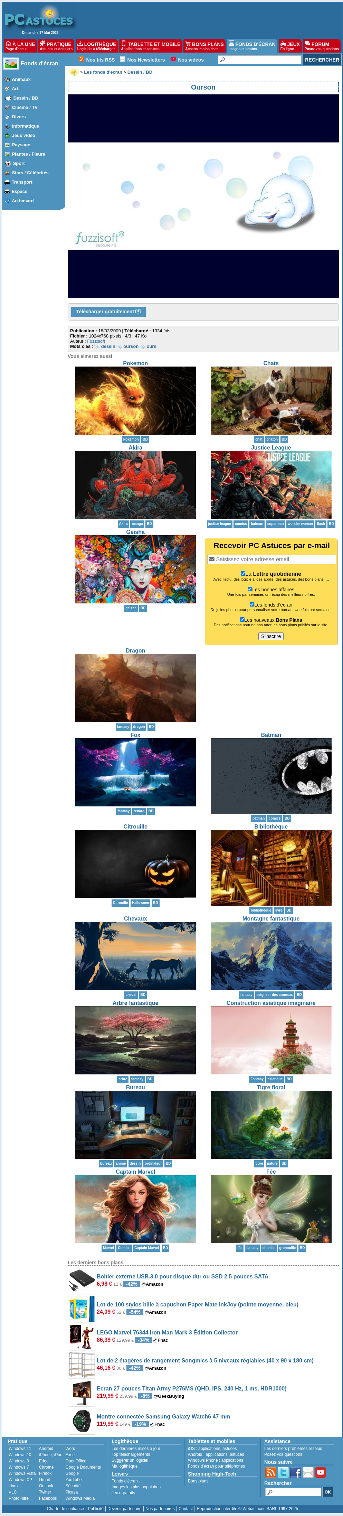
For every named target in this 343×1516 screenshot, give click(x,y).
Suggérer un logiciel (130, 1460)
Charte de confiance (65, 1508)
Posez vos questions (283, 1454)
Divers (19, 116)
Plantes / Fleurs (28, 154)
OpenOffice (75, 1461)
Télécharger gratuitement (108, 312)
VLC (13, 1492)
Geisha (135, 532)
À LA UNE (20, 45)
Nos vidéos (191, 60)
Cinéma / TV (25, 107)
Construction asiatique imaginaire (271, 1003)
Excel (70, 1454)
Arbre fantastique (135, 1003)
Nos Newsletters (146, 60)
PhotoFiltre (19, 1498)
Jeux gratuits (123, 1492)
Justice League (271, 448)
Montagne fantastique (270, 919)
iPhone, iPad (51, 1454)
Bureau (135, 1087)
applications (209, 1448)
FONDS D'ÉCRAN (252, 45)
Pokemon (135, 363)
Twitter (45, 1492)
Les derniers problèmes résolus (293, 1448)
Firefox (45, 1473)
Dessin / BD (25, 98)
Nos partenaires (160, 1508)
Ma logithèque (124, 1466)
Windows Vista (22, 1473)
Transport (22, 182)
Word (70, 1448)
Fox (135, 735)
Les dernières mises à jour (136, 1448)
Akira (135, 448)
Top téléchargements (131, 1454)
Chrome (46, 1467)
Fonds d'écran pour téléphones (216, 1466)
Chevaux (135, 919)
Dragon (135, 651)
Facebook (48, 1498)
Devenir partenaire (124, 1508)
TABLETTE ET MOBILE (150, 45)
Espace (20, 191)
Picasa (71, 1492)
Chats (271, 363)
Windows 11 (20, 1448)
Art (15, 88)
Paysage (21, 144)
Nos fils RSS (100, 60)
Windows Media (80, 1498)
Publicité (95, 1508)
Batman (271, 735)
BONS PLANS (204, 45)
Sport (19, 163)
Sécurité (72, 1485)
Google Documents (83, 1467)
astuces (229, 1448)
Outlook (46, 1485)
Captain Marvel (135, 1172)
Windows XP (20, 1479)
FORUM (322, 45)
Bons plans (198, 1481)
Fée (271, 1172)
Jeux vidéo (23, 135)
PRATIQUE (56, 45)
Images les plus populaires (136, 1487)
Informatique (25, 126)
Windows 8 (19, 1461)
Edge (44, 1461)
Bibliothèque (271, 827)
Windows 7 (19, 1467)
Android (46, 1448)
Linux (14, 1485)
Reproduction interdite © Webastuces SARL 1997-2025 (247, 1508)
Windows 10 (20, 1454)
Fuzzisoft (96, 341)
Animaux (21, 79)
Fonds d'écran (39, 63)
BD (145, 439)
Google (72, 1473)
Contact (186, 1508)
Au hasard (23, 200)
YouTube (73, 1479)
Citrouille (135, 827)
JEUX (290, 45)
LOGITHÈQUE (96, 45)
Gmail (44, 1479)
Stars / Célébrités (30, 172)
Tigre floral (271, 1087)
